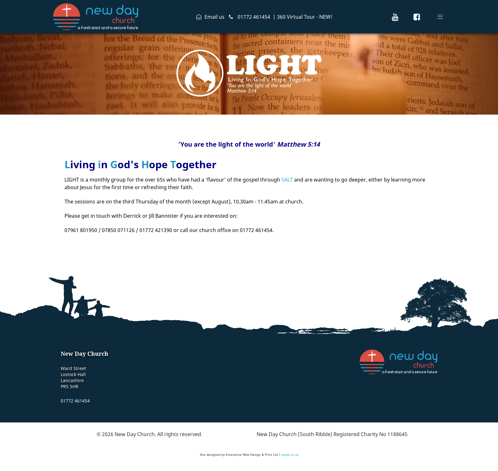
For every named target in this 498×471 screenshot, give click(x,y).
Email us (215, 16)
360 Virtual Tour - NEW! (305, 16)
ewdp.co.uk (290, 454)
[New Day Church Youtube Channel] (395, 16)
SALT (287, 179)
